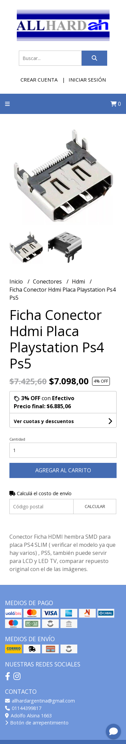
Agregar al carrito (63, 470)
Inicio (16, 281)
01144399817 (23, 708)
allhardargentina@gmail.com (40, 700)
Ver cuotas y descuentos (44, 421)
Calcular (95, 506)
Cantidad (17, 439)
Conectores (48, 281)
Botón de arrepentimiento (37, 722)
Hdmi (79, 281)
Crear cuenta (38, 79)
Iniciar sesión (87, 79)
